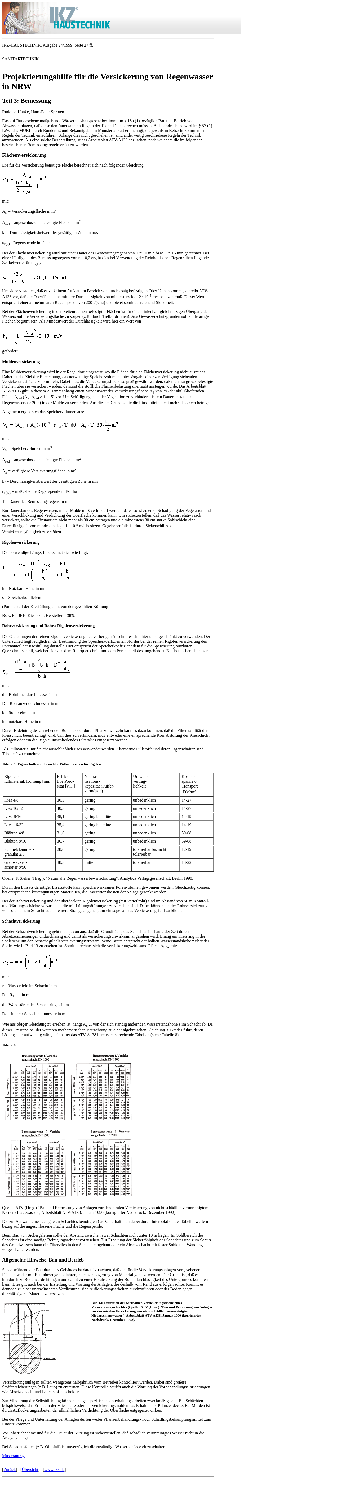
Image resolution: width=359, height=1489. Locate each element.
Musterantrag (13, 1456)
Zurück (9, 1469)
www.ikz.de (54, 1469)
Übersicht (30, 1469)
